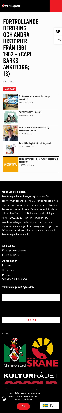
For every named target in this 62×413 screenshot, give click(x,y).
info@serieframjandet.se (15, 250)
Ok (23, 406)
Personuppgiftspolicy (14, 279)
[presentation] (25, 308)
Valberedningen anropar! (30, 112)
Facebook (9, 265)
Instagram (9, 270)
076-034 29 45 (12, 255)
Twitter (8, 275)
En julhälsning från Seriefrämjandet (35, 143)
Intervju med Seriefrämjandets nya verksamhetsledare (34, 129)
